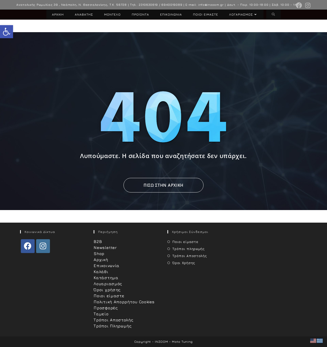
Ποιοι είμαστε (109, 295)
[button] (6, 31)
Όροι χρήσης (107, 289)
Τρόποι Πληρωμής (113, 326)
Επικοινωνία (106, 265)
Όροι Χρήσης (183, 263)
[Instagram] (43, 246)
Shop (99, 253)
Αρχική (101, 259)
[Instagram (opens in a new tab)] (307, 5)
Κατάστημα (106, 277)
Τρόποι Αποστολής (113, 320)
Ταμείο (101, 314)
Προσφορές (106, 308)
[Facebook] (28, 246)
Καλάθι (101, 271)
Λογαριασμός (108, 283)
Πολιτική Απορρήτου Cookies (124, 302)
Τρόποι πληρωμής (188, 249)
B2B (98, 241)
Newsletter (105, 247)
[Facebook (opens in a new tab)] (299, 5)
